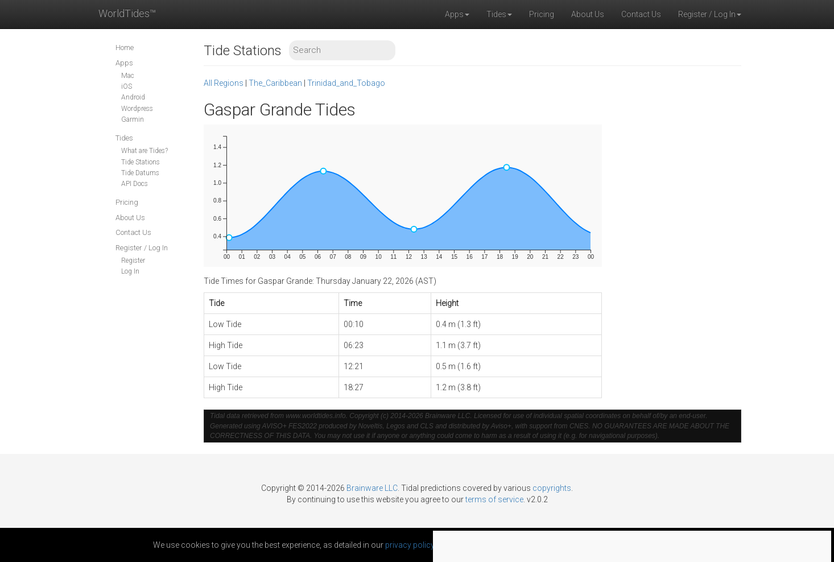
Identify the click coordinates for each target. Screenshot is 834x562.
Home (124, 47)
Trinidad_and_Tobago (346, 83)
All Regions (223, 83)
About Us (587, 14)
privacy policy (409, 544)
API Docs (134, 184)
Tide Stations (140, 162)
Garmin (132, 119)
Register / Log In (141, 247)
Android (133, 97)
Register (133, 261)
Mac (127, 76)
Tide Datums (140, 173)
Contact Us (641, 14)
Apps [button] (457, 14)
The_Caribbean (275, 83)
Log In (130, 271)
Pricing (541, 14)
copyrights (551, 488)
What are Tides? (144, 151)
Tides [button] (499, 14)
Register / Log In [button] (709, 14)
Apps (124, 63)
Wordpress (137, 109)
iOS (126, 86)
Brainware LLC (372, 488)
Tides (124, 138)
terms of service (494, 499)
